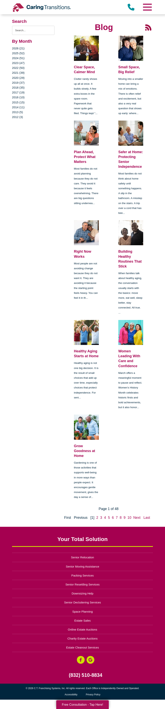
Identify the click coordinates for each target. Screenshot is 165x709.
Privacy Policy (93, 694)
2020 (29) (18, 77)
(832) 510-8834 (85, 675)
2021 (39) (18, 72)
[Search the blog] (33, 30)
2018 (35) (18, 87)
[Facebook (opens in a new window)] (81, 660)
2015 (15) (18, 102)
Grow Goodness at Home (84, 451)
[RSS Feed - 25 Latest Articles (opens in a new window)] (148, 27)
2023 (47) (18, 63)
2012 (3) (17, 117)
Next (136, 518)
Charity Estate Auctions (83, 638)
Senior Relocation (82, 557)
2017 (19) (18, 92)
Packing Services (82, 575)
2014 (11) (18, 107)
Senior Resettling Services (82, 584)
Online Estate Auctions (82, 629)
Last (146, 518)
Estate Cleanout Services (82, 647)
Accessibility (71, 694)
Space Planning (82, 611)
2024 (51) (18, 58)
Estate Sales (82, 620)
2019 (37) (18, 82)
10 (129, 518)
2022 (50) (18, 67)
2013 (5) (17, 112)
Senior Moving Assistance (82, 566)
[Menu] (147, 7)
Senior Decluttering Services (82, 602)
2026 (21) (18, 48)
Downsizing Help (82, 593)
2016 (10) (18, 97)
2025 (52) (18, 53)
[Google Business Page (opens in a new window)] (90, 660)
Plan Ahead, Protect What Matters (85, 157)
